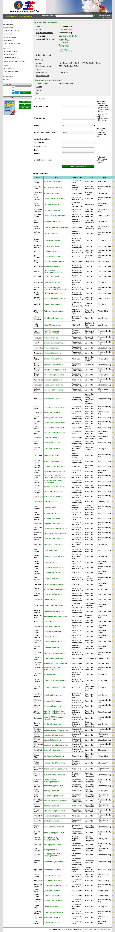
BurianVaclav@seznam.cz (54, 261)
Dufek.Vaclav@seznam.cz (54, 311)
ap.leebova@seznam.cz (53, 518)
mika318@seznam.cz (52, 578)
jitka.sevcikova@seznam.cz (54, 811)
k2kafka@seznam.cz (52, 413)
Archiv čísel (27, 104)
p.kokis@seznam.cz (51, 438)
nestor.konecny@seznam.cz (54, 466)
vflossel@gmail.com (51, 333)
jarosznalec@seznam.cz (53, 385)
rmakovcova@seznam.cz (53, 538)
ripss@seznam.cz (51, 562)
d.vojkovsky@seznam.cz (53, 912)
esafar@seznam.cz (51, 791)
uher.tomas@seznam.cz (53, 880)
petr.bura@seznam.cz (52, 251)
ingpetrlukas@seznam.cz (53, 523)
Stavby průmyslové (66, 51)
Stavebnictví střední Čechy (69, 36)
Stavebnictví (63, 45)
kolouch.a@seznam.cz (52, 461)
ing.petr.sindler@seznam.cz (54, 816)
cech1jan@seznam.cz (52, 276)
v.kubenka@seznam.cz (53, 491)
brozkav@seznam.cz (52, 240)
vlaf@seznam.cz (50, 502)
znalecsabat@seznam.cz (53, 786)
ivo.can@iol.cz (49, 270)
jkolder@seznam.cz (51, 455)
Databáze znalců (8, 24)
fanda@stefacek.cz (51, 840)
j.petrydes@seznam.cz (52, 647)
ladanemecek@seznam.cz (54, 611)
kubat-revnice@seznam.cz (54, 481)
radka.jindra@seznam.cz (53, 390)
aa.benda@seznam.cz (52, 221)
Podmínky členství (10, 37)
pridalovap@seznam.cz (53, 701)
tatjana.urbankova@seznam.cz (56, 885)
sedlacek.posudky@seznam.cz (56, 730)
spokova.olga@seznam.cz (54, 833)
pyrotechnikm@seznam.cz (54, 756)
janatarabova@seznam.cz (54, 862)
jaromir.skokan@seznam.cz (54, 763)
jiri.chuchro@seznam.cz (53, 380)
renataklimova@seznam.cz (54, 433)
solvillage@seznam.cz (52, 845)
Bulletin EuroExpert (11, 71)
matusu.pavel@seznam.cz (54, 567)
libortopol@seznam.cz (52, 870)
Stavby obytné (64, 46)
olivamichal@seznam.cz (53, 626)
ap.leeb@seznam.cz (52, 513)
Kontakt (6, 79)
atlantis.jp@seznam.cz (52, 695)
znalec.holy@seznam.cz (53, 359)
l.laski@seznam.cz (51, 507)
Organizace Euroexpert (12, 44)
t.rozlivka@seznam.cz (52, 724)
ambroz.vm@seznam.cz (53, 181)
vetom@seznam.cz (51, 599)
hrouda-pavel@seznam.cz (54, 375)
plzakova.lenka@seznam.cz (54, 658)
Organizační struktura (12, 30)
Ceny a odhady (64, 41)
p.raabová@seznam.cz (53, 706)
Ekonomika (63, 39)
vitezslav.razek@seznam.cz (54, 713)
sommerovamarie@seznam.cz (55, 769)
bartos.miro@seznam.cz (53, 204)
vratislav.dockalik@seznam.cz (55, 298)
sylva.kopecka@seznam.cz (54, 471)
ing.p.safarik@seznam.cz (53, 796)
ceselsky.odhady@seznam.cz (55, 289)
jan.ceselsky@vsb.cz (52, 287)
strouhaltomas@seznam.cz (54, 775)
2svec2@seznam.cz (51, 856)
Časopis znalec (9, 68)
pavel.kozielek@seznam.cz (54, 477)
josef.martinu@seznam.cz (54, 556)
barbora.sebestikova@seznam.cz (56, 801)
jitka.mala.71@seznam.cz (54, 544)
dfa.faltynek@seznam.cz (53, 318)
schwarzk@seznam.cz (52, 740)
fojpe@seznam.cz (51, 338)
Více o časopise (26, 107)
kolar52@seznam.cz (52, 443)
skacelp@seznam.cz (52, 750)
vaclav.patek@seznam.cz (53, 631)
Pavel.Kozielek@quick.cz (53, 475)
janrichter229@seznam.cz (54, 717)
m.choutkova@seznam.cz (54, 572)
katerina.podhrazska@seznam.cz (56, 663)
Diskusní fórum (8, 76)
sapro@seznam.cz (51, 674)
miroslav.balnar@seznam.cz (54, 198)
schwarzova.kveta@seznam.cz (56, 745)
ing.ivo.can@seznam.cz (53, 272)
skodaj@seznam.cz (51, 821)
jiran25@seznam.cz (51, 399)
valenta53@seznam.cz (52, 896)
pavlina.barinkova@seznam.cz (55, 215)
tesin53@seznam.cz (51, 782)
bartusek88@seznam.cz (53, 210)
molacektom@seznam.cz (53, 594)
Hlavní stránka (8, 21)
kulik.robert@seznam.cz (53, 496)
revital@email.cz (50, 482)
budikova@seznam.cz (52, 246)
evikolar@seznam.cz (52, 449)
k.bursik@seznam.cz (52, 266)
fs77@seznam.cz (50, 838)
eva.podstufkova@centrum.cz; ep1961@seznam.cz (55, 668)
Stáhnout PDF (26, 102)
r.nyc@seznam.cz (51, 621)
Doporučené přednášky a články (15, 61)
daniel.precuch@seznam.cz (54, 687)
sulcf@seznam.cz (51, 850)
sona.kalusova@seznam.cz (54, 423)
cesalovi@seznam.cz (52, 282)
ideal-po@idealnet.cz (52, 854)
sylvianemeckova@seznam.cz (55, 616)
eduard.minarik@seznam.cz (54, 589)
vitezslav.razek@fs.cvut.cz (54, 711)
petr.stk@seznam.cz (51, 233)
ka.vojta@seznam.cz (52, 917)
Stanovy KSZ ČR (9, 40)
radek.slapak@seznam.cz (54, 827)
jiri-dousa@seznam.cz (52, 304)
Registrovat (16, 93)
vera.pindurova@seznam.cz (54, 653)
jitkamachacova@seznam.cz (55, 533)
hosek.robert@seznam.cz (54, 365)
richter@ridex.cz (50, 719)
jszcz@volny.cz (50, 780)
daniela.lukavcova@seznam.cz (56, 528)
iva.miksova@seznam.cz (53, 584)
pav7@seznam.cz (51, 636)
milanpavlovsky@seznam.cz (55, 641)
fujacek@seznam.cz (51, 348)
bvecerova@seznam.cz (53, 901)
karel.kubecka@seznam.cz (54, 486)
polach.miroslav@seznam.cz (55, 680)
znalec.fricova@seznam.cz (54, 343)
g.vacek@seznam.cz (52, 891)
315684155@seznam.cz (53, 293)
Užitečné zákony (10, 54)
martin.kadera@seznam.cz (54, 408)
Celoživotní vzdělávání (12, 58)
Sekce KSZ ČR (107, 18)
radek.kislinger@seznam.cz (54, 428)
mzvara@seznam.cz (52, 922)
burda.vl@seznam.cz (52, 256)
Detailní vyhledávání (105, 16)
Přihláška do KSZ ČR (11, 51)
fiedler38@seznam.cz (52, 325)
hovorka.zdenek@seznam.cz (55, 370)
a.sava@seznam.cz (51, 193)
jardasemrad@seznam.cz (54, 735)
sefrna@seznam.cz (51, 806)
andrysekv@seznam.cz (53, 187)
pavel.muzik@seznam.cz (53, 605)
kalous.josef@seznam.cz (53, 418)
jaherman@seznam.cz (52, 353)
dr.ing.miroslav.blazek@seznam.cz (57, 227)
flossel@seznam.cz (51, 331)
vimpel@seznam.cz (51, 906)
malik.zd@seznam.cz (67, 29)
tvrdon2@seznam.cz (52, 875)
